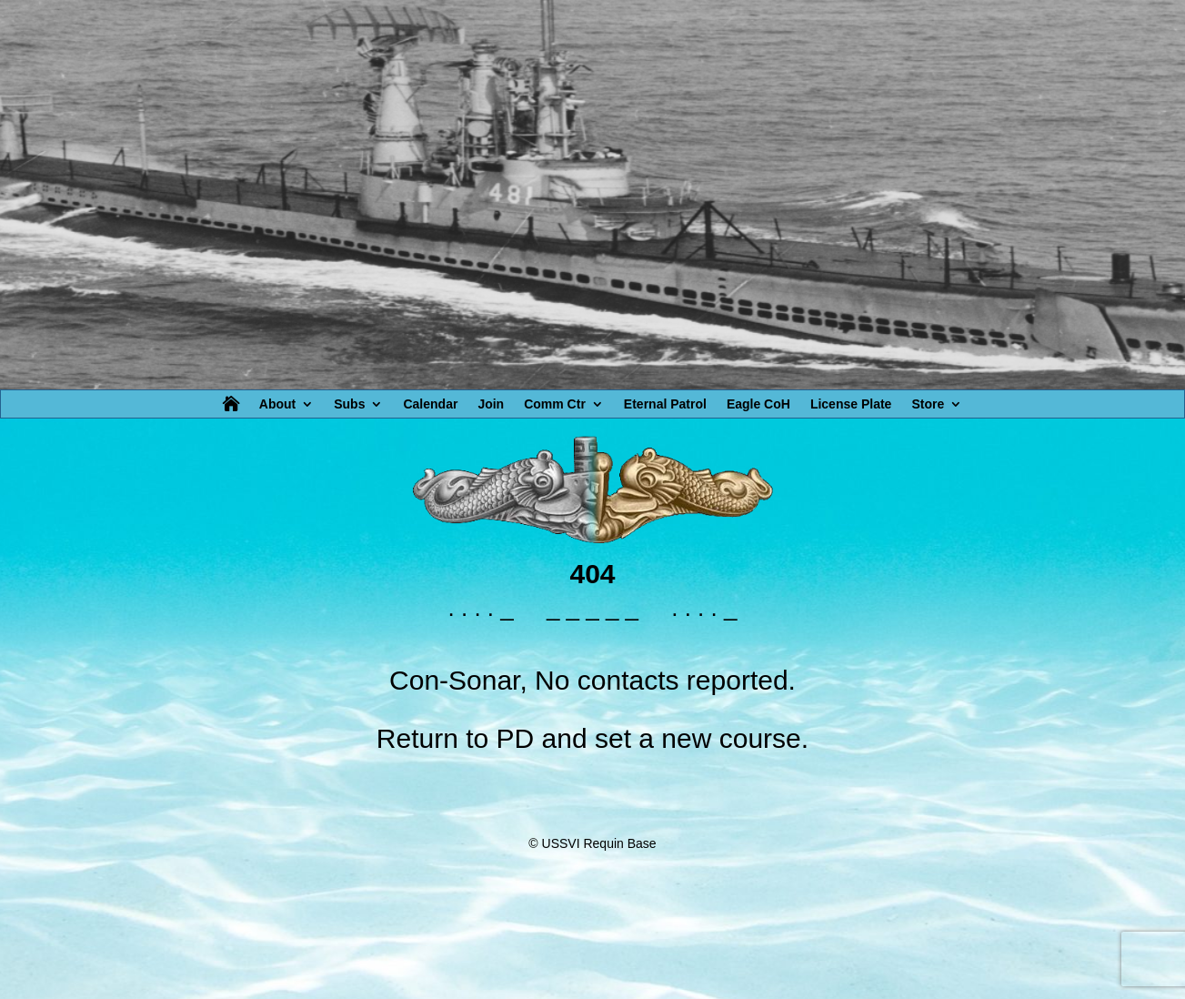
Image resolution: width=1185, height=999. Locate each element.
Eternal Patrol (665, 404)
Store (927, 404)
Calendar (430, 404)
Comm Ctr (555, 404)
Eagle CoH (758, 404)
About (277, 404)
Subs (349, 404)
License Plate (851, 404)
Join (490, 404)
